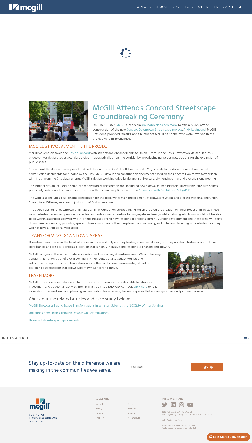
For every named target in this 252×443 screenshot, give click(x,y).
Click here (140, 286)
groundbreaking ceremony (159, 125)
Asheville (99, 404)
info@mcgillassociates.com (43, 418)
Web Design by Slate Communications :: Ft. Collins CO (180, 425)
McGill (120, 125)
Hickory (98, 409)
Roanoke (132, 409)
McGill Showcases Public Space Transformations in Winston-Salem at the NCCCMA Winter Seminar (96, 305)
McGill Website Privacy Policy (172, 420)
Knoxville (99, 413)
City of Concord (79, 153)
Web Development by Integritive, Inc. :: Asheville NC (179, 428)
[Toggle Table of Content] (244, 338)
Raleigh (131, 404)
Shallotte (132, 413)
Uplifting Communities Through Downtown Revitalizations (69, 313)
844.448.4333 (36, 422)
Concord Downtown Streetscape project (154, 129)
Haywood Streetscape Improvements (54, 320)
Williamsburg (134, 418)
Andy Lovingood (194, 129)
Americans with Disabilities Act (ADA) (164, 190)
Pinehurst (99, 418)
